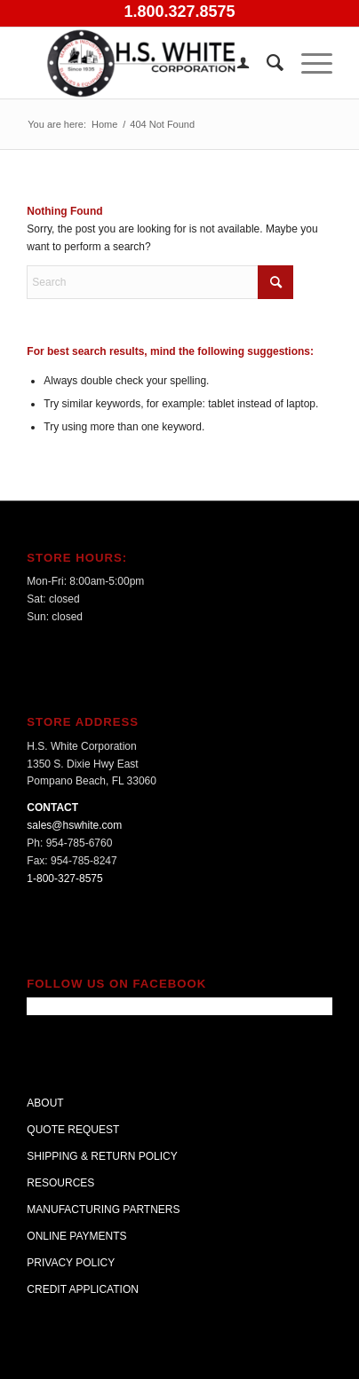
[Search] (266, 63)
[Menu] (307, 63)
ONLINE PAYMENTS (76, 1236)
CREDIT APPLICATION (83, 1289)
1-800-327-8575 (64, 878)
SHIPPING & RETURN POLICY (102, 1156)
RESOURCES (60, 1183)
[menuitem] (234, 63)
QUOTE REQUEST (73, 1129)
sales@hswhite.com (74, 825)
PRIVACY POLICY (71, 1263)
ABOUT (45, 1103)
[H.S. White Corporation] (149, 63)
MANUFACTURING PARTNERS (103, 1209)
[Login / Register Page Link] (234, 63)
